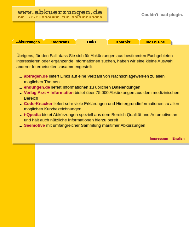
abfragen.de (36, 76)
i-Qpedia (32, 114)
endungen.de (37, 87)
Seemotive (34, 125)
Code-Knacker (38, 103)
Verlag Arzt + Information (49, 92)
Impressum (159, 138)
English (179, 138)
